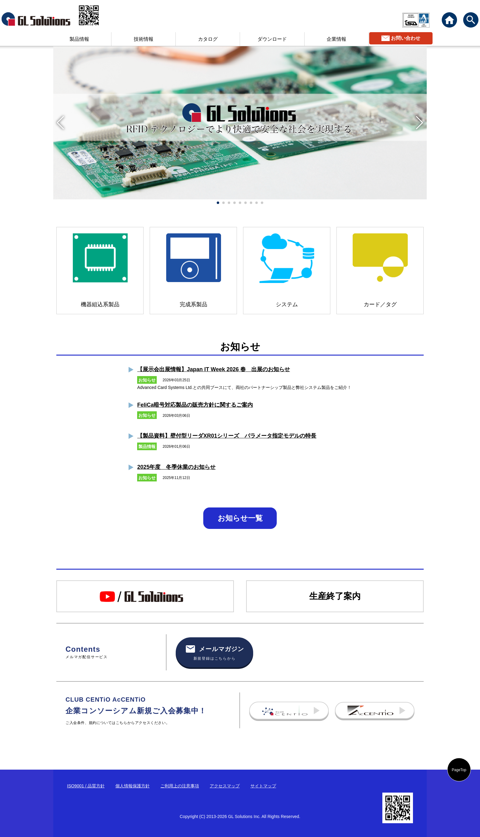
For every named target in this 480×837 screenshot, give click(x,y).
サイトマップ (263, 785)
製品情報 (79, 39)
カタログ (208, 39)
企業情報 (336, 39)
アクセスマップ (225, 785)
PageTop (459, 769)
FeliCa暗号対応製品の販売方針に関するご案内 (195, 405)
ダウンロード (272, 39)
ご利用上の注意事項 (179, 785)
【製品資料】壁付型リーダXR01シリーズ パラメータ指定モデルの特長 (226, 436)
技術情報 (143, 39)
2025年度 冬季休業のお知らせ (176, 467)
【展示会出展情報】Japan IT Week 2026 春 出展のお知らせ (213, 369)
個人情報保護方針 (132, 785)
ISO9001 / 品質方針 (86, 785)
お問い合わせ (405, 38)
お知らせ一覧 (240, 518)
